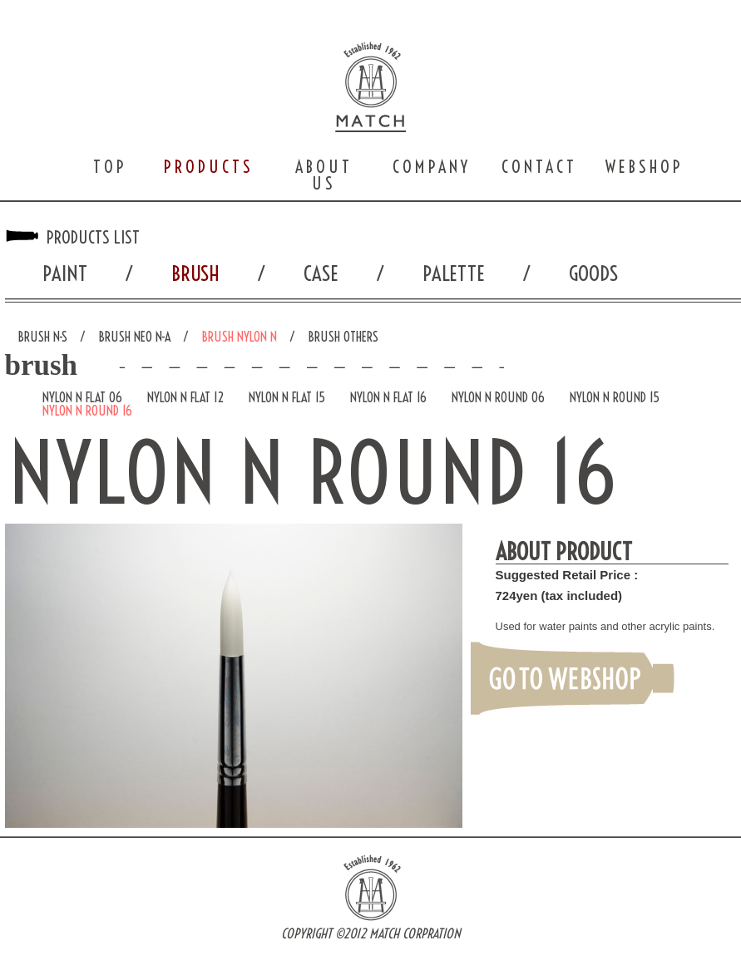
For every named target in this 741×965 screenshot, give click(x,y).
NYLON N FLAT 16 (388, 397)
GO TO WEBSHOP (572, 677)
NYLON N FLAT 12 (185, 397)
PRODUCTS (209, 166)
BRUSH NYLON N (239, 336)
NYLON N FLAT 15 (287, 397)
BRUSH (195, 273)
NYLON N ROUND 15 (614, 397)
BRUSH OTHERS (343, 336)
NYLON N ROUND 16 (87, 410)
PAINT (64, 273)
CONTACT (539, 166)
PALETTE (453, 273)
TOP (110, 166)
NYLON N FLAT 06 (82, 397)
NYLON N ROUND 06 (498, 397)
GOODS (593, 273)
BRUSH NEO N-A (134, 336)
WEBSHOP (644, 166)
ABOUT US (324, 175)
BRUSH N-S (42, 336)
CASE (321, 273)
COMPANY (432, 166)
